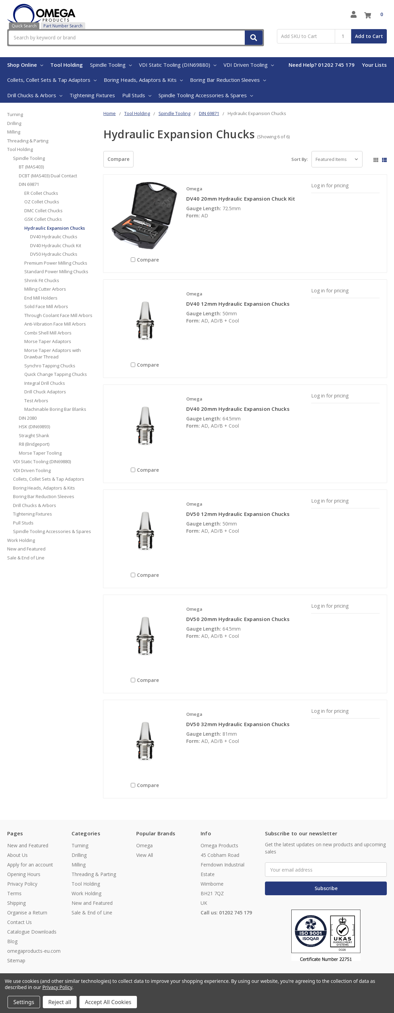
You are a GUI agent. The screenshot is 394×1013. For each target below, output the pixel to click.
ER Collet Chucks (41, 193)
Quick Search (24, 26)
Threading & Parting (27, 141)
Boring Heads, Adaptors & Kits (143, 79)
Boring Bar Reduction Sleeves (228, 79)
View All (144, 855)
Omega (144, 845)
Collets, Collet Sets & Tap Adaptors (52, 79)
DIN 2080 (28, 418)
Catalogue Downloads (31, 931)
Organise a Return (27, 912)
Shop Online (25, 64)
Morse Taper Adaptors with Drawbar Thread (52, 353)
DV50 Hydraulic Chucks (53, 254)
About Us (17, 855)
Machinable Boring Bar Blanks (55, 409)
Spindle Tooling (111, 64)
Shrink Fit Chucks (41, 280)
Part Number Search (62, 26)
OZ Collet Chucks (41, 202)
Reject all (59, 1002)
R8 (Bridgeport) (34, 444)
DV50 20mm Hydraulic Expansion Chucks (238, 619)
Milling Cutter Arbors (45, 289)
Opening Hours (23, 874)
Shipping (16, 903)
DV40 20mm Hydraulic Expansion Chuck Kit (240, 198)
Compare (118, 159)
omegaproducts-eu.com (34, 951)
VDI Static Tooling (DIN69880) (177, 64)
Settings (23, 1002)
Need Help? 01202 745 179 (322, 64)
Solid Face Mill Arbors (46, 306)
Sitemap (16, 960)
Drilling (14, 123)
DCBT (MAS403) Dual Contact (48, 176)
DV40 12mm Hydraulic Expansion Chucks (238, 303)
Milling (13, 132)
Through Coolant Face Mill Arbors (58, 315)
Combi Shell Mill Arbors (48, 333)
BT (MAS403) (31, 167)
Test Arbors (36, 400)
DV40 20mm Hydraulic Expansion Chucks (238, 408)
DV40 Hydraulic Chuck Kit (55, 245)
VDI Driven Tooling (249, 64)
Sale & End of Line (26, 558)
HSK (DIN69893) (34, 426)
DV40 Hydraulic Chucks (53, 236)
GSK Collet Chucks (43, 219)
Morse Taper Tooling (40, 453)
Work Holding (21, 540)
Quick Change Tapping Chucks (55, 374)
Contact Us (19, 922)
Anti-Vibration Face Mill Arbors (55, 324)
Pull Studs (136, 95)
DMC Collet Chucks (43, 210)
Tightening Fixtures (92, 95)
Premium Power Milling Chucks (55, 263)
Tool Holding (66, 64)
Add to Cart (369, 36)
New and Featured (26, 549)
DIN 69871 (29, 184)
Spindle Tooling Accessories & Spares (205, 95)
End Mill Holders (41, 298)
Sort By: (299, 159)
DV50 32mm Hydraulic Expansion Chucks (238, 724)
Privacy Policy (22, 884)
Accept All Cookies (108, 1002)
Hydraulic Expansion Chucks (54, 228)
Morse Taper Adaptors (47, 341)
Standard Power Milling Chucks (56, 271)
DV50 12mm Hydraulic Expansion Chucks (238, 513)
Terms (14, 893)
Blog (12, 941)
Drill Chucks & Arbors (34, 95)
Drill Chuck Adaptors (45, 392)
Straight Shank (34, 435)
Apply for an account (30, 864)
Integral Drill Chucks (44, 383)
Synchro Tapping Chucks (49, 366)
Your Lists (374, 64)
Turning (15, 114)
